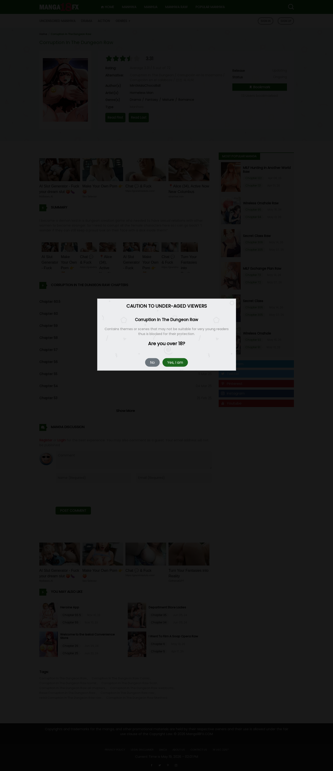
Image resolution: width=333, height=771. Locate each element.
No (152, 362)
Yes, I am (175, 362)
